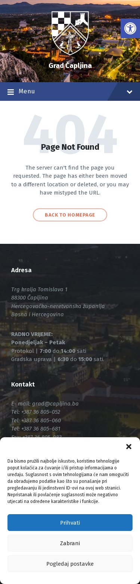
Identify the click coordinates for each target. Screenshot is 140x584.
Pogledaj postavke (70, 563)
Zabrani (70, 543)
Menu (70, 92)
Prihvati (70, 522)
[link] (130, 28)
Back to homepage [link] (70, 215)
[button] (129, 446)
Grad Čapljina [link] (70, 65)
